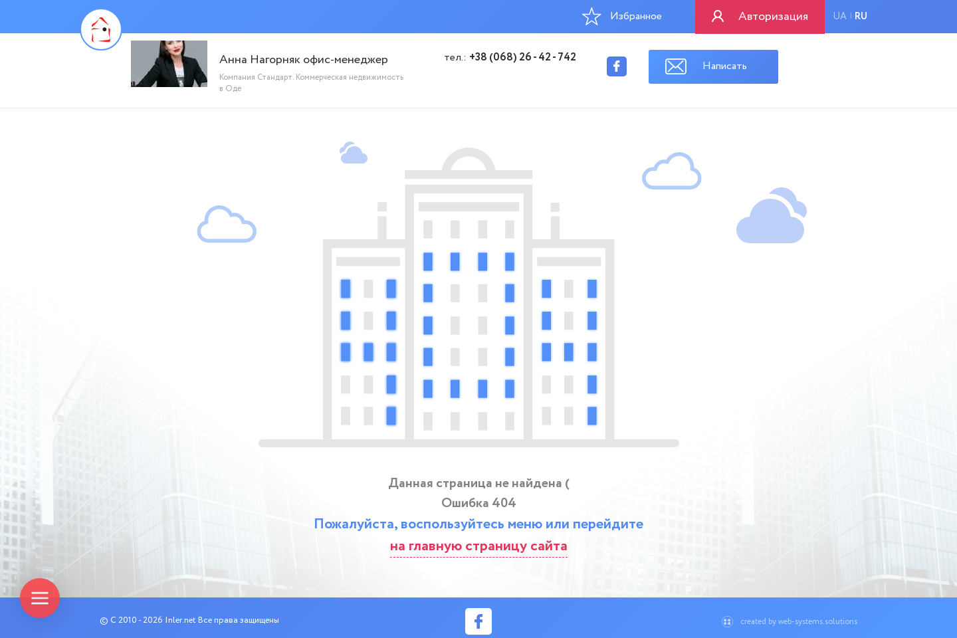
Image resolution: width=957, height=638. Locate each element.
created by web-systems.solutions (798, 621)
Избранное (622, 16)
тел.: (510, 58)
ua (840, 16)
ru (861, 16)
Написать (724, 66)
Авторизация (773, 16)
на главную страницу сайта (479, 546)
